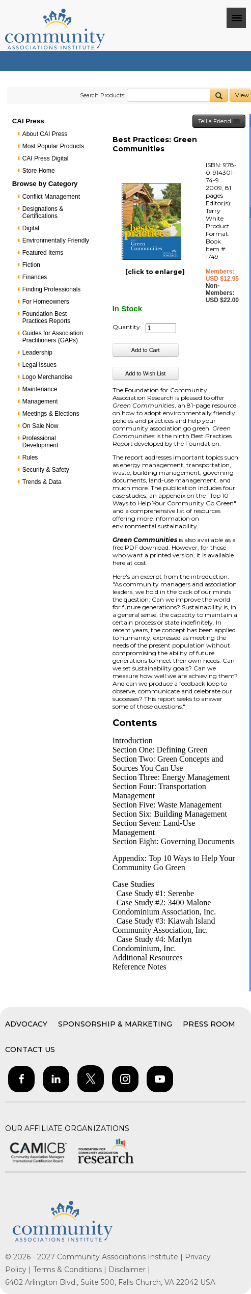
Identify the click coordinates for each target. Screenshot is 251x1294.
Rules (30, 457)
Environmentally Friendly (55, 240)
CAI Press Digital (45, 158)
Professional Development (40, 442)
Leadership (37, 352)
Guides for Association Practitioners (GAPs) (52, 337)
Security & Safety (45, 469)
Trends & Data (42, 482)
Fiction (31, 264)
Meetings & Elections (50, 413)
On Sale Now (40, 425)
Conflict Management (51, 196)
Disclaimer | (129, 1269)
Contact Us (30, 1049)
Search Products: (102, 95)
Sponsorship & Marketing (115, 1024)
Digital (30, 228)
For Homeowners (45, 301)
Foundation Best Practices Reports (46, 317)
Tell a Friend (219, 121)
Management (40, 401)
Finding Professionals (51, 289)
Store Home (38, 170)
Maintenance (40, 389)
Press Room (209, 1024)
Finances (34, 277)
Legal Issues (39, 364)
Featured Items (43, 252)
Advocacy (26, 1024)
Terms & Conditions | (70, 1269)
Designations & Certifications (43, 212)
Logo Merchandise (47, 377)
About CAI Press (45, 134)
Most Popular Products (53, 146)
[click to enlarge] (155, 272)
